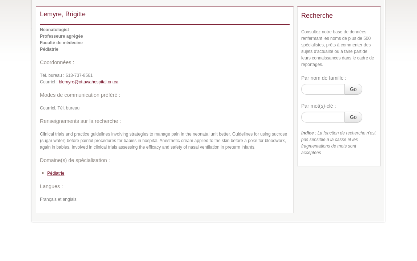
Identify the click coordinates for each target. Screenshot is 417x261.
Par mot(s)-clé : (318, 106)
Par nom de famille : (324, 78)
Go (353, 89)
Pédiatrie (55, 173)
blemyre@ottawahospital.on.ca (88, 81)
